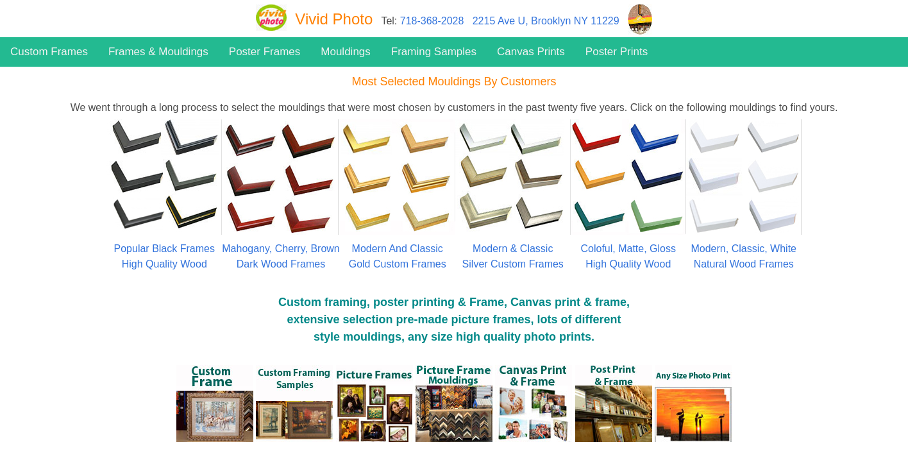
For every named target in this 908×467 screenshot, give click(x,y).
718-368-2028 (432, 20)
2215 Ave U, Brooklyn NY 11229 (546, 20)
